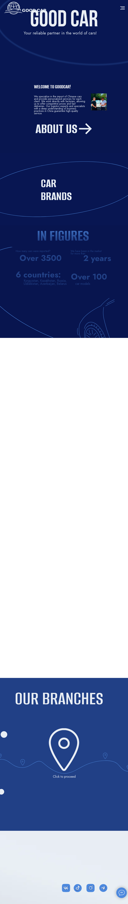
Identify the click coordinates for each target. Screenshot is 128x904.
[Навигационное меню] (122, 8)
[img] (61, 856)
